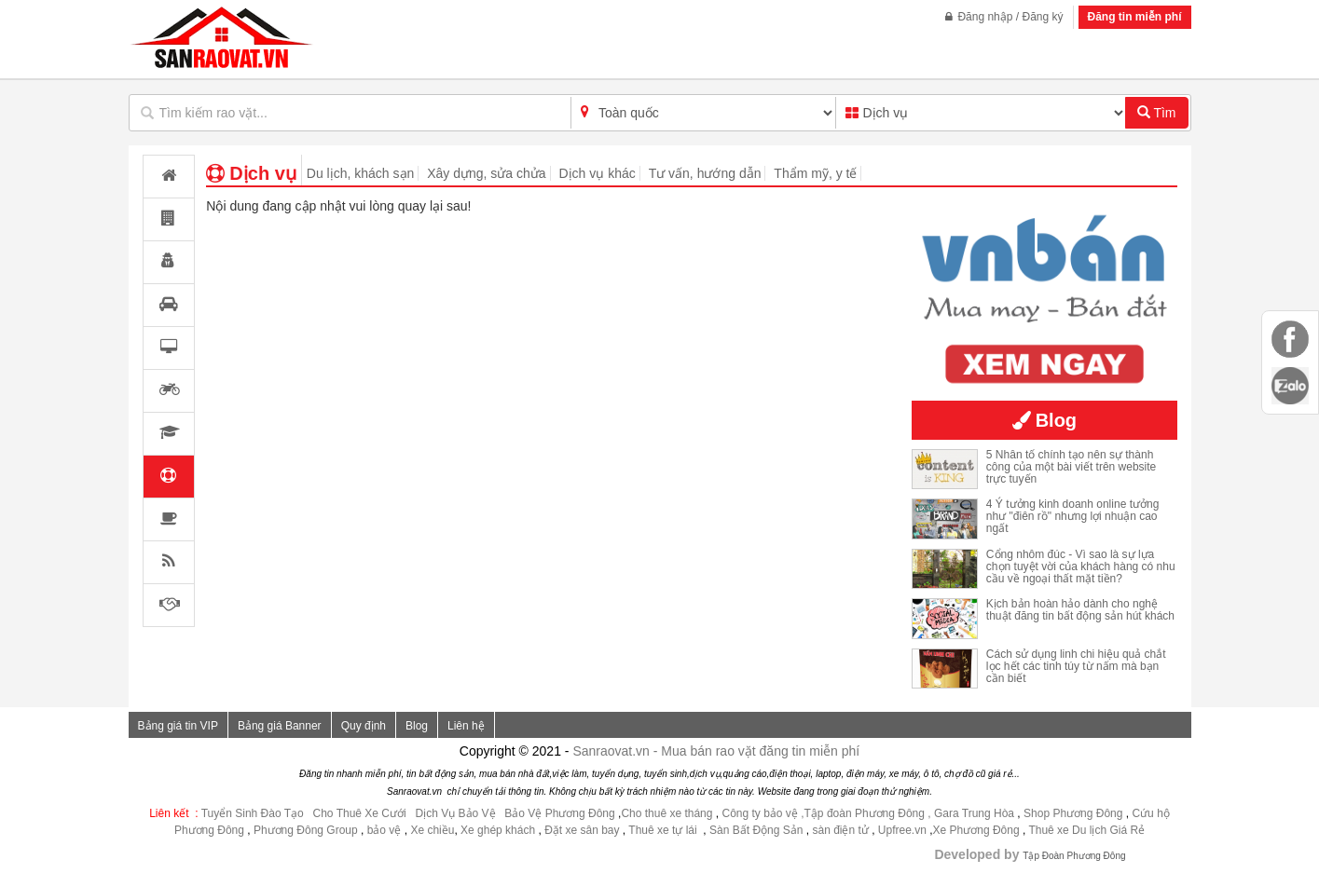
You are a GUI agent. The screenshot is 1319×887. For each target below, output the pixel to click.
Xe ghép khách (497, 830)
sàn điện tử (840, 830)
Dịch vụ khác (596, 173)
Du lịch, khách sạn (361, 173)
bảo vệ (386, 830)
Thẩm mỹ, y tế (815, 173)
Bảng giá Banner (280, 725)
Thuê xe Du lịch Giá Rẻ (1086, 830)
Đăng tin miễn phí (1135, 16)
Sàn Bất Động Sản (756, 830)
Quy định (363, 725)
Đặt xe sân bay (581, 830)
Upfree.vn (902, 830)
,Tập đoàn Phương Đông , (865, 813)
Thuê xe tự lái (664, 830)
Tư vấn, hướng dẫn (705, 173)
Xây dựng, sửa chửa (486, 173)
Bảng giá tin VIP (178, 725)
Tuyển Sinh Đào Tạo (252, 813)
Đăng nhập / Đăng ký (1004, 16)
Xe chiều (432, 830)
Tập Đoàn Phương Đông (1074, 856)
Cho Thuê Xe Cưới (359, 813)
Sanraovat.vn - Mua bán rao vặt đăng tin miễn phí (715, 751)
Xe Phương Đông (976, 830)
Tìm (1156, 112)
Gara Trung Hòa (974, 813)
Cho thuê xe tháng (666, 813)
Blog (416, 725)
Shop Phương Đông (1073, 813)
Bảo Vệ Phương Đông (559, 813)
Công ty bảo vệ (759, 813)
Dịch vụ (250, 173)
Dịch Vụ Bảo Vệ (455, 813)
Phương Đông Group (304, 830)
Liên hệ (466, 725)
